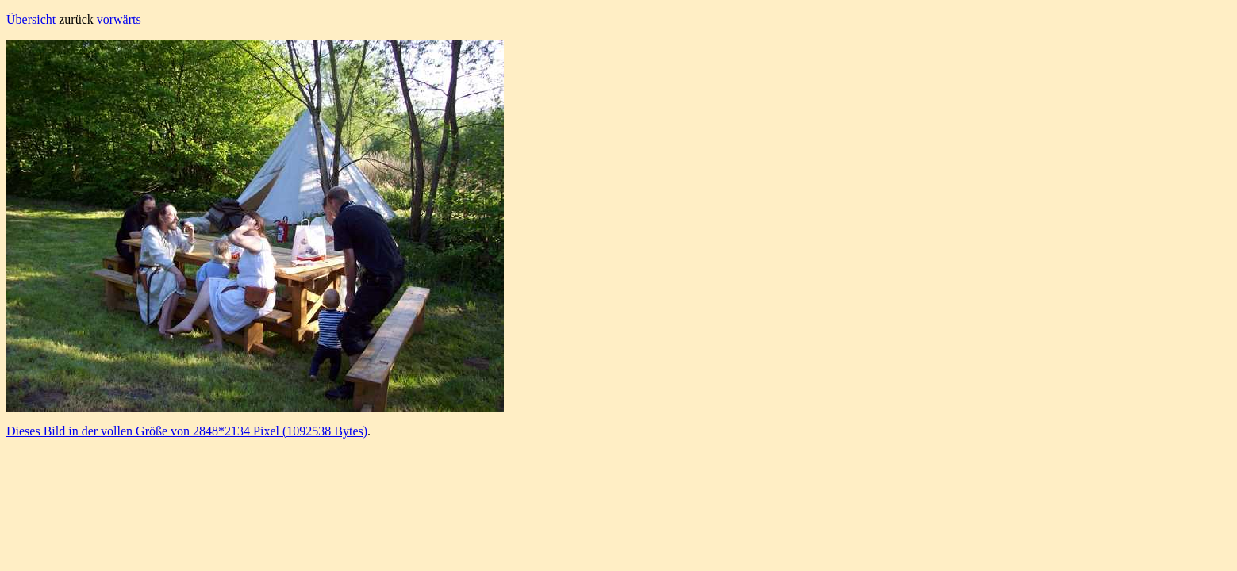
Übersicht (31, 19)
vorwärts (119, 19)
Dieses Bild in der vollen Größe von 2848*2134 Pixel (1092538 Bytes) (186, 431)
